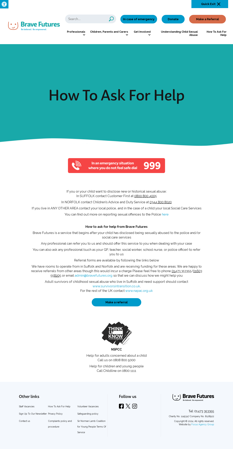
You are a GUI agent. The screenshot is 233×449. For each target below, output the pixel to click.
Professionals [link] (76, 31)
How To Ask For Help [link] (217, 33)
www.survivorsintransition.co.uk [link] (116, 286)
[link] (4, 4)
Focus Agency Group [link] (202, 424)
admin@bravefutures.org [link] (93, 275)
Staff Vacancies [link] (26, 406)
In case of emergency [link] (139, 19)
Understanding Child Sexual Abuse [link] (179, 33)
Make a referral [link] (116, 302)
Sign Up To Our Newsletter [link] (33, 413)
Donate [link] (173, 19)
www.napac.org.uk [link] (139, 291)
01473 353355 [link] (181, 271)
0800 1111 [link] (129, 371)
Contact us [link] (24, 421)
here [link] (165, 214)
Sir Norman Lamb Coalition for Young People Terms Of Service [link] (91, 427)
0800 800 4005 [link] (145, 196)
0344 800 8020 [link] (161, 202)
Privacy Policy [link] (55, 413)
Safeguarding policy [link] (87, 413)
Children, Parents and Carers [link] (109, 31)
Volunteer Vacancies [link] (88, 406)
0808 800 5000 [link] (124, 360)
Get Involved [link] (142, 31)
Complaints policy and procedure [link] (60, 424)
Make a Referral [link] (207, 19)
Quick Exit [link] (208, 4)
